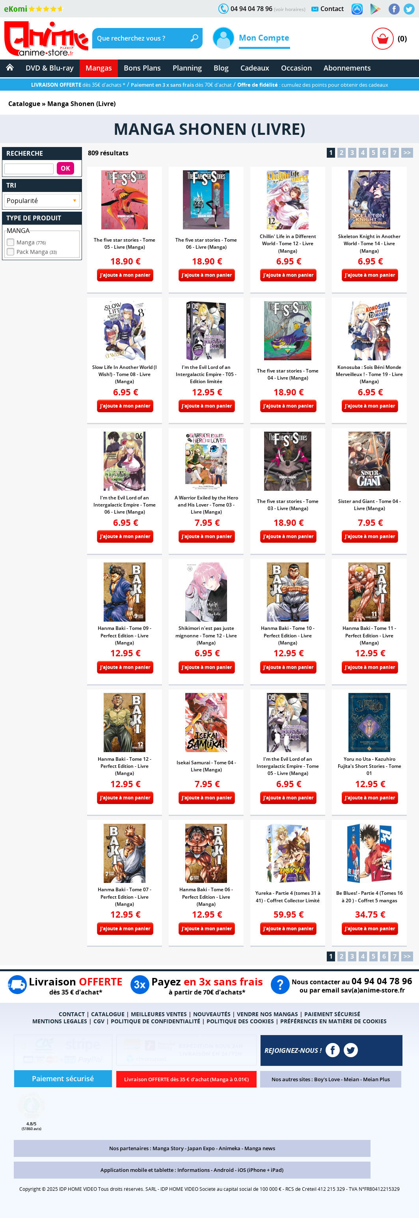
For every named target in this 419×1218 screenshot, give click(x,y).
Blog (221, 68)
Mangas (99, 68)
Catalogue (24, 103)
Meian (351, 1079)
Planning (187, 68)
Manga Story (168, 1148)
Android (224, 1169)
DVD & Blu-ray (50, 68)
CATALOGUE (108, 1014)
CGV (98, 1021)
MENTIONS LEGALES (59, 1021)
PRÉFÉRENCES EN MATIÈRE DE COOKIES (333, 1021)
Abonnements (347, 68)
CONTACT (72, 1014)
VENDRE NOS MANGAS (267, 1014)
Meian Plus (376, 1079)
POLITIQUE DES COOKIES (240, 1021)
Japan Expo (201, 1148)
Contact (332, 8)
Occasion (296, 68)
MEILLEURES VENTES (159, 1014)
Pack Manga (37, 249)
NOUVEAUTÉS (212, 1014)
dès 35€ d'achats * (78, 84)
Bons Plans (142, 68)
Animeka (229, 1148)
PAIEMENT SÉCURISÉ (332, 1014)
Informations (193, 1169)
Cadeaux (254, 68)
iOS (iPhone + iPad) (260, 1169)
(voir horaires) (289, 9)
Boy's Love (327, 1079)
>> (407, 152)
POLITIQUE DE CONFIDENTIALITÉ (155, 1021)
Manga (31, 240)
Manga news (259, 1148)
